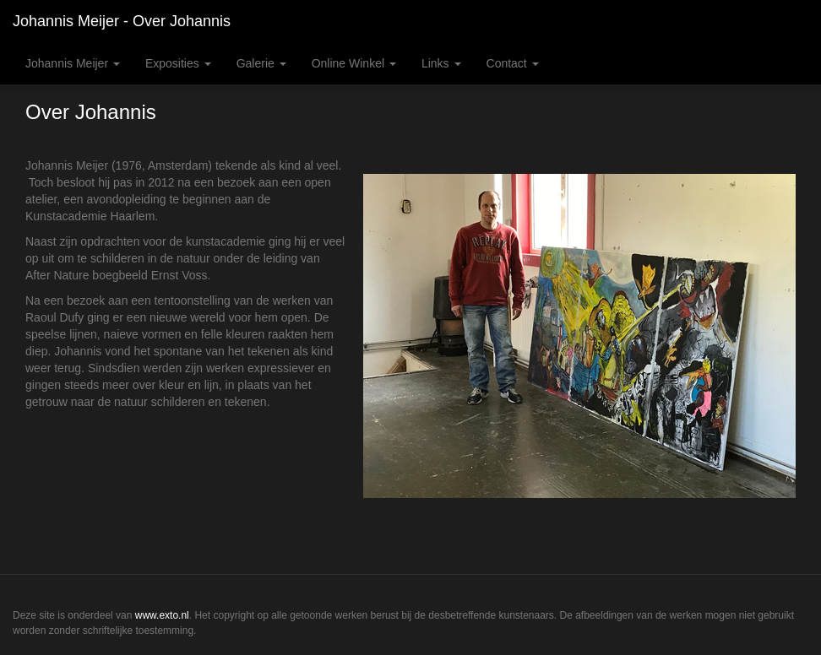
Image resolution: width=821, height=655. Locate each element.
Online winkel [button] (354, 63)
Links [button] (441, 63)
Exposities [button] (178, 63)
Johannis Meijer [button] (72, 63)
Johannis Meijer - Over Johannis (122, 21)
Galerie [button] (261, 63)
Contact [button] (513, 63)
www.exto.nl (162, 615)
